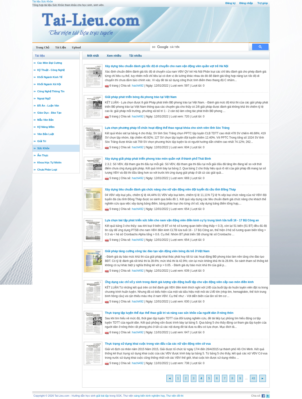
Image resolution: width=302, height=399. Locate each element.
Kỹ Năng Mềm (46, 126)
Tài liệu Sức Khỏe (42, 1)
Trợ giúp (262, 3)
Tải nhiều (135, 55)
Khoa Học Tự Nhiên (49, 162)
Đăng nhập (246, 3)
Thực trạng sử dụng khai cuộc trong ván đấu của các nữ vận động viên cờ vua (158, 343)
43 (253, 378)
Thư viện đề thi (175, 395)
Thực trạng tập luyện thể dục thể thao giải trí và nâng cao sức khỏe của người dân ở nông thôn (169, 313)
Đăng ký (230, 3)
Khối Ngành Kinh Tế (49, 77)
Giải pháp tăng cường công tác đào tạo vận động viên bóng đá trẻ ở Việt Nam (157, 251)
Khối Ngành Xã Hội (49, 84)
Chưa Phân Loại (47, 169)
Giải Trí (41, 141)
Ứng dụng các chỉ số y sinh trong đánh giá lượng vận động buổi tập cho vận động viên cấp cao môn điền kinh (179, 282)
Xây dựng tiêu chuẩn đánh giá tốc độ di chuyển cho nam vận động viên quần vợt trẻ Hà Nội (166, 66)
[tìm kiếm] (198, 47)
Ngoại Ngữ (43, 98)
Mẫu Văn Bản (45, 119)
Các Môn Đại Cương (49, 62)
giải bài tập (102, 395)
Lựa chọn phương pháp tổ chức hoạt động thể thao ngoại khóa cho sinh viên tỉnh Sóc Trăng (167, 128)
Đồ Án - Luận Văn (48, 105)
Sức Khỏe (43, 148)
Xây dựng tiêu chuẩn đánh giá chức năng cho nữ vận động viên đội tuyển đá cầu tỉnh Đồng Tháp (170, 189)
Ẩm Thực (42, 155)
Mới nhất (93, 55)
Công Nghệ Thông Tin (51, 91)
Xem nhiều (114, 55)
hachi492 (138, 85)
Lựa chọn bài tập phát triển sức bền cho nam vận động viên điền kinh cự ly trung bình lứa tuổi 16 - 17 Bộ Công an (182, 220)
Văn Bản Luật (45, 134)
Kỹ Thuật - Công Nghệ (51, 70)
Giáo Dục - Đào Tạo (49, 112)
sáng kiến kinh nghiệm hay (149, 395)
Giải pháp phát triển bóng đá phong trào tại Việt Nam (141, 97)
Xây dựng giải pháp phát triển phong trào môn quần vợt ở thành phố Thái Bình (158, 158)
